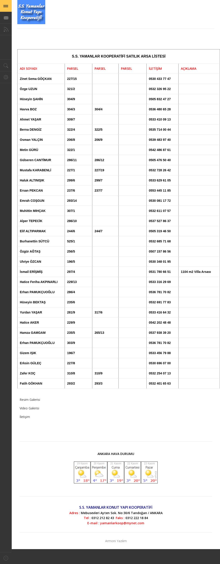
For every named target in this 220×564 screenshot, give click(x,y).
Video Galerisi (29, 408)
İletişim (25, 417)
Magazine (31, 12)
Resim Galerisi (30, 399)
